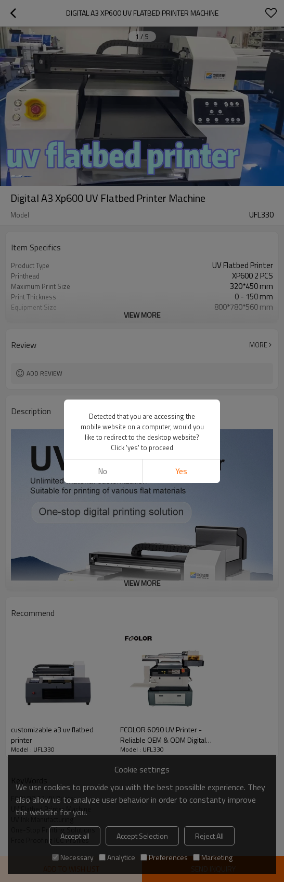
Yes (181, 471)
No (102, 471)
